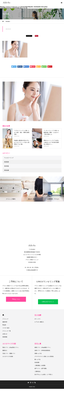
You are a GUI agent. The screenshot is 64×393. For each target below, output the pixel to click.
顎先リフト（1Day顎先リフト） (10, 347)
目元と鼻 (38, 344)
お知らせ (4, 334)
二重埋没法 (37, 371)
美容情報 (6, 166)
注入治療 (38, 315)
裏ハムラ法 (37, 359)
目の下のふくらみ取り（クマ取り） (44, 374)
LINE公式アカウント (48, 301)
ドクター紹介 (5, 328)
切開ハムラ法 (38, 353)
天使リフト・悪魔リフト (8, 353)
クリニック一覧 (6, 331)
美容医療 (6, 162)
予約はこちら (16, 299)
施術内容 (4, 322)
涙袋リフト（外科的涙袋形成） (43, 350)
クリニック (5, 319)
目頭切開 (37, 362)
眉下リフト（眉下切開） (41, 368)
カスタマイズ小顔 (9, 344)
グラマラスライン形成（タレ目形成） (44, 356)
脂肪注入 (4, 350)
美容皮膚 (6, 170)
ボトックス (37, 319)
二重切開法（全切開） (40, 365)
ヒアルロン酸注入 (39, 322)
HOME (3, 315)
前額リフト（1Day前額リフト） (43, 347)
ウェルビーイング (8, 157)
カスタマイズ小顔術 (7, 356)
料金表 (4, 325)
